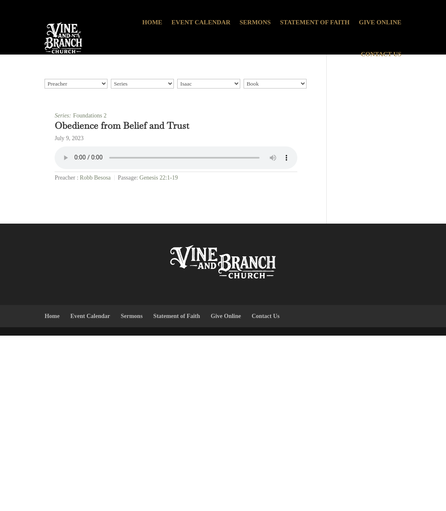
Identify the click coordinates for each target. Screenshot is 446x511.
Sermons (254, 22)
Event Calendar (200, 22)
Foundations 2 (90, 115)
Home (152, 22)
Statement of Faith (315, 22)
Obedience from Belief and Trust (122, 125)
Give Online (380, 22)
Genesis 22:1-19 (158, 178)
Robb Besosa (95, 178)
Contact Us (381, 54)
